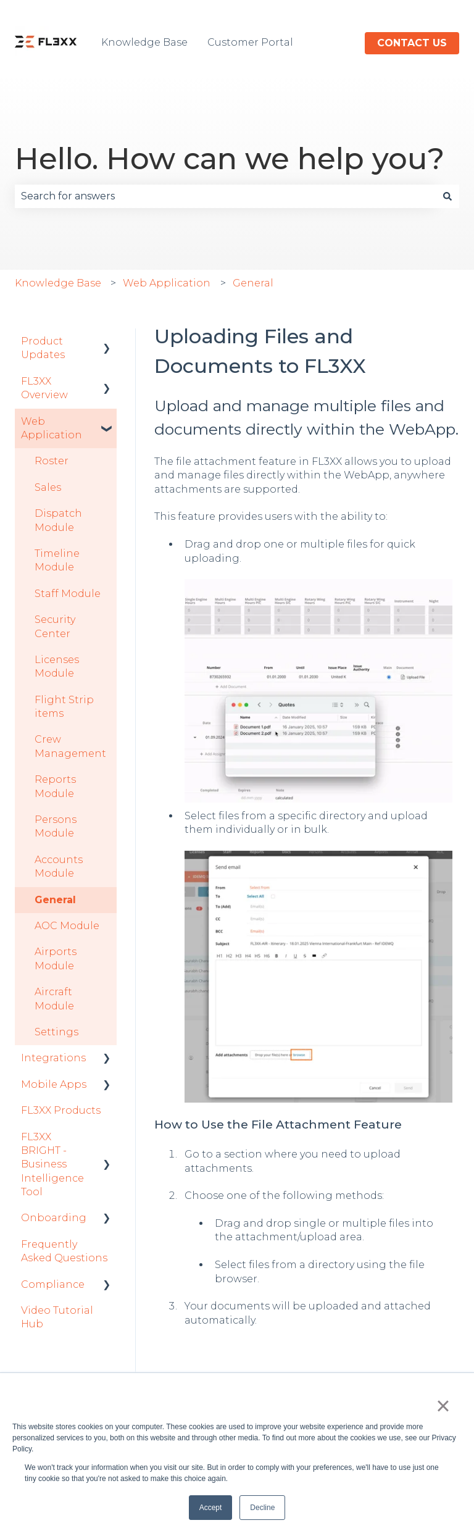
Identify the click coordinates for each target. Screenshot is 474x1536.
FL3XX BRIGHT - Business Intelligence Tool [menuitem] (52, 1164)
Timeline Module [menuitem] (57, 560)
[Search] (447, 196)
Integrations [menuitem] (53, 1058)
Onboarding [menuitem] (53, 1218)
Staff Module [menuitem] (68, 593)
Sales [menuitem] (48, 487)
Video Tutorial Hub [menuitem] (57, 1317)
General (253, 283)
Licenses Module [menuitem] (57, 666)
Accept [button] (210, 1507)
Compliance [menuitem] (53, 1284)
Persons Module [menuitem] (56, 826)
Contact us (412, 43)
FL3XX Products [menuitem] (61, 1110)
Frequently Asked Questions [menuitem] (64, 1251)
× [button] (443, 1405)
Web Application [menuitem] (51, 428)
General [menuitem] (55, 900)
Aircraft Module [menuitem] (54, 998)
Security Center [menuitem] (55, 626)
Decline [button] (262, 1507)
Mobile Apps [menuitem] (53, 1084)
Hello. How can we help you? (229, 159)
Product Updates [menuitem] (43, 348)
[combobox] (225, 196)
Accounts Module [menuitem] (59, 866)
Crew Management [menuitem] (70, 746)
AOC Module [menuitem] (67, 926)
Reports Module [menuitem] (55, 786)
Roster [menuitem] (52, 461)
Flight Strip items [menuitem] (64, 706)
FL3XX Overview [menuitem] (44, 388)
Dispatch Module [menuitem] (58, 520)
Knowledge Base (144, 42)
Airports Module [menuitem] (56, 958)
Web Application (166, 283)
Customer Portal (250, 42)
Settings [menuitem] (56, 1032)
